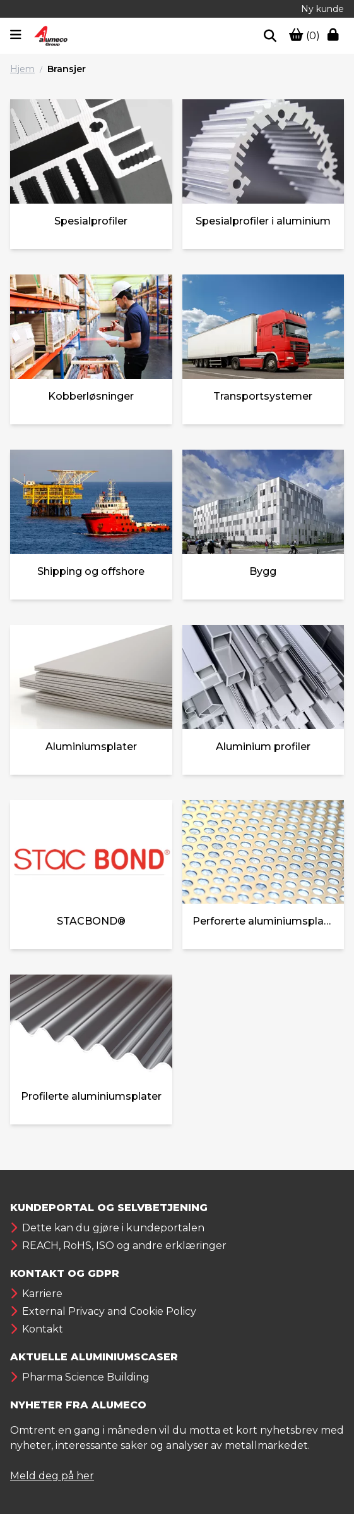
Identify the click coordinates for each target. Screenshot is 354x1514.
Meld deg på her (52, 1476)
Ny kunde (322, 9)
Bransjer (66, 69)
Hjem (22, 69)
